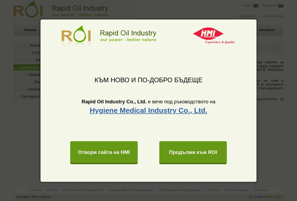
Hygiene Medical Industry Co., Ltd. (148, 110)
